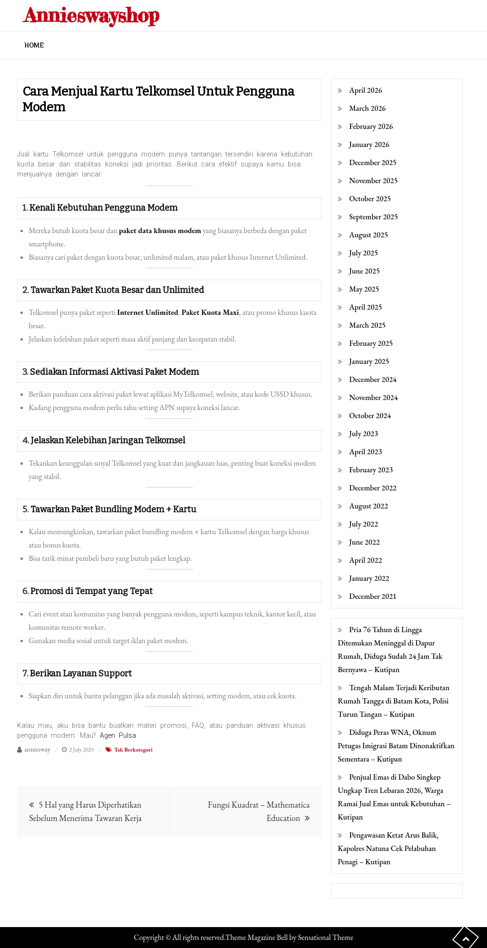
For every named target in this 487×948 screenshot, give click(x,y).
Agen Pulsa (118, 735)
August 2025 (368, 235)
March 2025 (367, 325)
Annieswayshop (91, 15)
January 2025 (369, 361)
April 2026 (365, 90)
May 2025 (364, 289)
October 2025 (370, 199)
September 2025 (373, 217)
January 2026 (369, 144)
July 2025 (363, 253)
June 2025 (364, 271)
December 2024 (372, 379)
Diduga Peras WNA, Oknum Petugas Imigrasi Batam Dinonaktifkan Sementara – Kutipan (396, 745)
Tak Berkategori (133, 750)
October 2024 (370, 415)
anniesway (37, 749)
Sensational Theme (325, 937)
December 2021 (372, 596)
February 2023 (371, 470)
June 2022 (364, 542)
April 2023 (365, 452)
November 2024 (373, 397)
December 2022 (372, 488)
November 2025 (373, 181)
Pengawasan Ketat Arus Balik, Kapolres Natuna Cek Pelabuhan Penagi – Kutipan (388, 848)
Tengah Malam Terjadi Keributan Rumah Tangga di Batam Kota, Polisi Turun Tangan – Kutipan (393, 701)
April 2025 (365, 307)
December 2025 (372, 162)
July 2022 (363, 524)
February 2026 (371, 126)
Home (34, 45)
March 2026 (367, 108)
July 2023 (363, 434)
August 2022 (368, 506)
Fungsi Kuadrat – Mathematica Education (259, 811)
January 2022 (369, 578)
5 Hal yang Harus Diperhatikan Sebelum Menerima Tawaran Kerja (85, 811)
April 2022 (365, 560)
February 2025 (371, 343)
